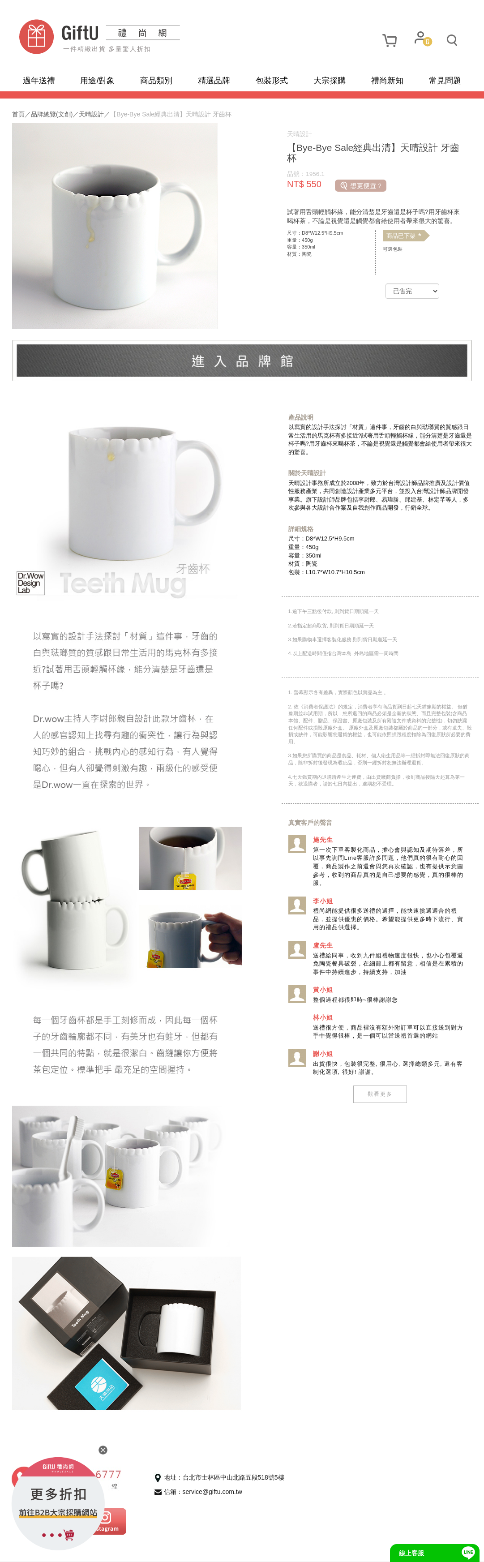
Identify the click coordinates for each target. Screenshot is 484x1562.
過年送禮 (39, 80)
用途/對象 (97, 80)
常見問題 (445, 80)
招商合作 (191, 1548)
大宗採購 (329, 80)
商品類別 (156, 80)
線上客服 (411, 1553)
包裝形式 (272, 80)
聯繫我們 (152, 1548)
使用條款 (113, 1548)
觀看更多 (376, 1094)
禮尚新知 (387, 80)
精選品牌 (214, 80)
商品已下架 (400, 236)
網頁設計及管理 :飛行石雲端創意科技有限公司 (277, 1548)
